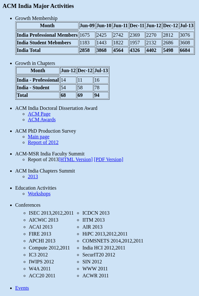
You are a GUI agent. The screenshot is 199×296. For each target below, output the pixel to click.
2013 (33, 176)
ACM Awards (42, 119)
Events (22, 288)
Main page (38, 136)
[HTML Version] (76, 159)
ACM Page (39, 114)
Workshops (39, 193)
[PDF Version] (108, 159)
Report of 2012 (43, 142)
